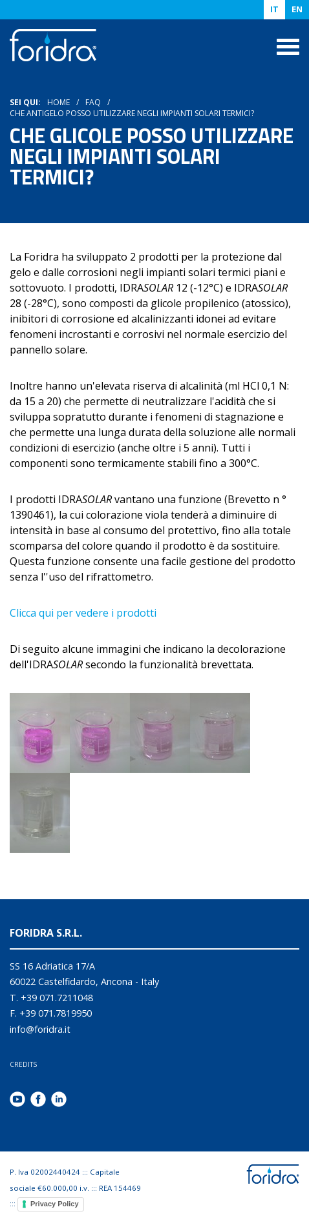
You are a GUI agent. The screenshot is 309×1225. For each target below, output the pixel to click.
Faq (93, 102)
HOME (58, 102)
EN (297, 9)
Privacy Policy (54, 1204)
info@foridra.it (40, 1029)
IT (274, 9)
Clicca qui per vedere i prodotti (83, 613)
